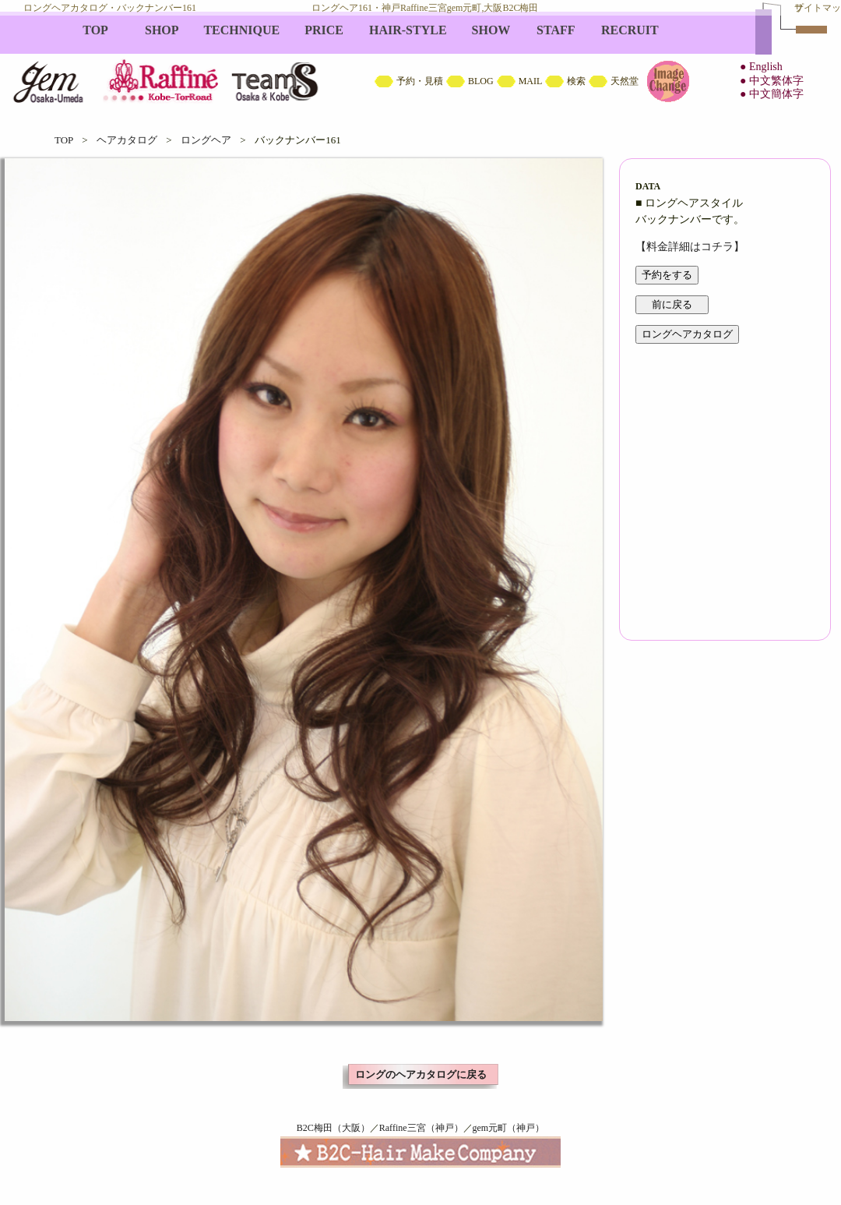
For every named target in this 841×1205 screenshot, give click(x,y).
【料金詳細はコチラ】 (689, 247)
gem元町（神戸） (509, 1127)
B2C (420, 62)
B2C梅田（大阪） (333, 1127)
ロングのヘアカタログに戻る (421, 1074)
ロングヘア (206, 140)
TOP (64, 140)
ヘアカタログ (127, 140)
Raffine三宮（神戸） (421, 1127)
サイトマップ (817, 7)
